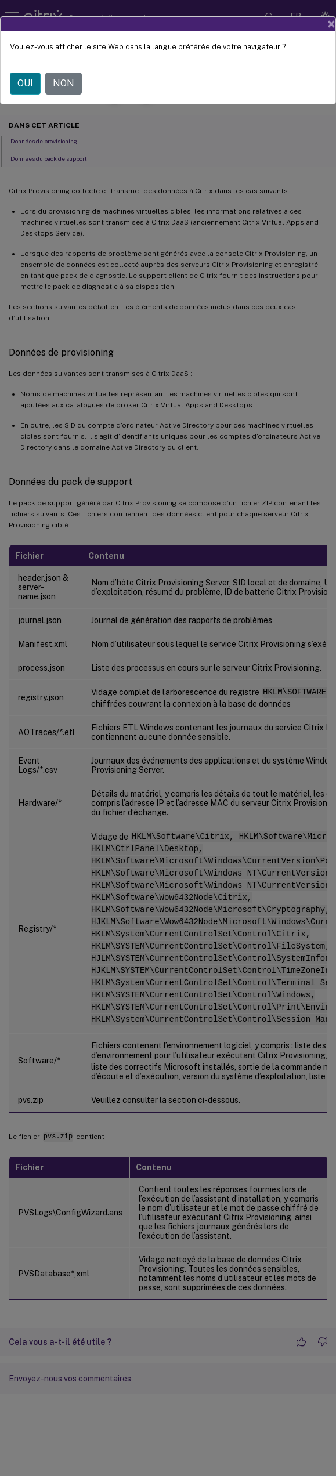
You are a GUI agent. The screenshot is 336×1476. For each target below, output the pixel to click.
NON (63, 83)
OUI (25, 83)
